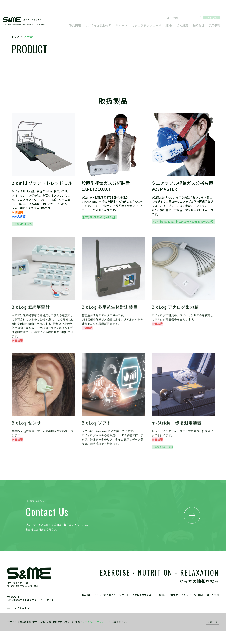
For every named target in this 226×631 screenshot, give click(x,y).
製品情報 (87, 14)
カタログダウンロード (152, 14)
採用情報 (213, 14)
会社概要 (184, 14)
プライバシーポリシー (94, 621)
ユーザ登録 (171, 7)
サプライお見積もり (108, 14)
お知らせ (199, 14)
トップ (15, 37)
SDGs (172, 14)
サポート (129, 14)
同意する (212, 621)
